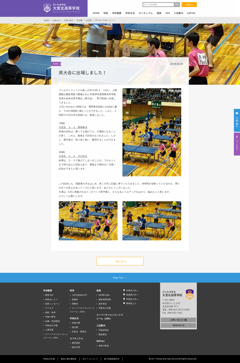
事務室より (130, 303)
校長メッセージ (52, 304)
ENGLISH (178, 325)
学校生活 (74, 318)
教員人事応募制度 (68, 359)
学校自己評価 (51, 325)
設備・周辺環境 (52, 321)
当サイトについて (90, 359)
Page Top (120, 277)
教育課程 (76, 343)
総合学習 (76, 347)
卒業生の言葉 (105, 308)
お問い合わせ (178, 320)
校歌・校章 (50, 312)
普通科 (75, 299)
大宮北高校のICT (79, 295)
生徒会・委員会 (79, 331)
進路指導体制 (105, 299)
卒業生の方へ (131, 299)
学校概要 (47, 290)
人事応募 (49, 330)
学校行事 (76, 323)
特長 (72, 290)
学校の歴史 (50, 317)
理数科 (75, 304)
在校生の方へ (131, 290)
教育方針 (49, 295)
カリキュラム (76, 338)
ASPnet (100, 341)
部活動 (75, 327)
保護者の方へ (131, 295)
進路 (98, 290)
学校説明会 (104, 330)
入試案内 (100, 325)
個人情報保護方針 (111, 359)
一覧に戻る (120, 261)
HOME (96, 13)
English (189, 4)
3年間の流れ (104, 295)
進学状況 (103, 304)
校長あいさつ (51, 299)
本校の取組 (104, 345)
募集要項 (103, 334)
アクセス (49, 308)
